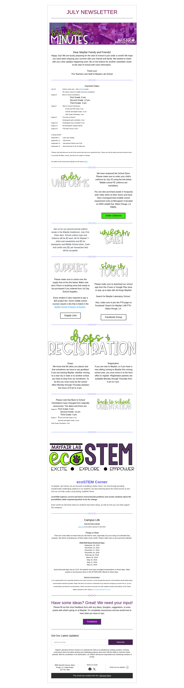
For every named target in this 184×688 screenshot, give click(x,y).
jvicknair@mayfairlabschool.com (101, 589)
